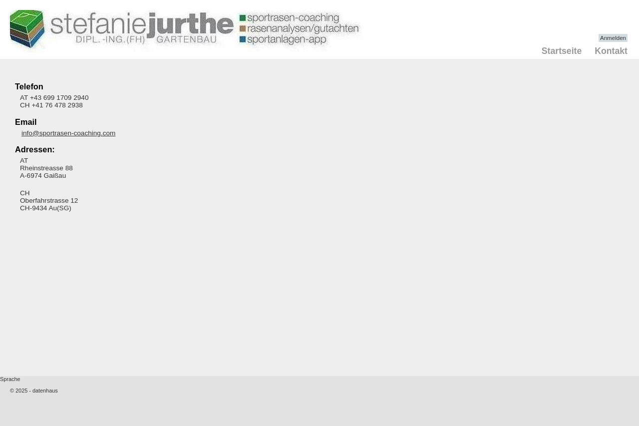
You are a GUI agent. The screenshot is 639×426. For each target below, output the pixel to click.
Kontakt (611, 51)
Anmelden (613, 38)
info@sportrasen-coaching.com (68, 133)
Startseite (562, 51)
